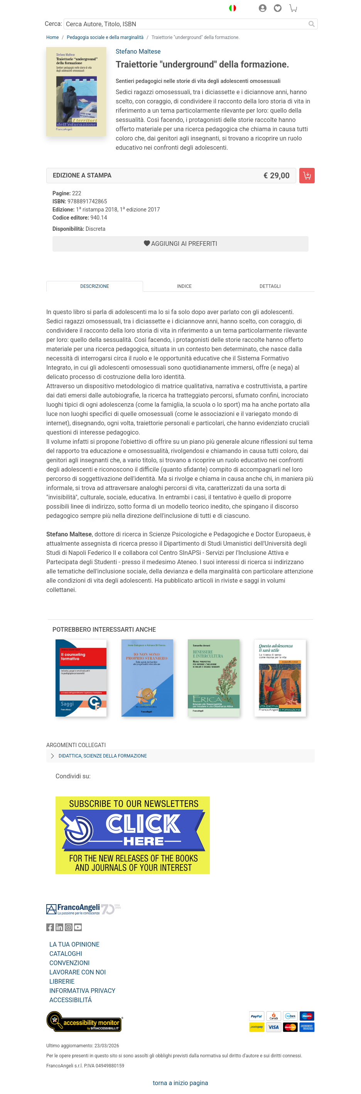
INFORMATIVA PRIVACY (82, 990)
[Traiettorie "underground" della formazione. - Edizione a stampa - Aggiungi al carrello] (307, 175)
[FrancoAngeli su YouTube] (78, 929)
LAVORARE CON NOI (77, 972)
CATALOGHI (65, 953)
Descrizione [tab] (94, 286)
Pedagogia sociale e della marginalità (105, 37)
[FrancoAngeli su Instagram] (69, 929)
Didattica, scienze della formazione (103, 756)
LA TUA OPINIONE (74, 944)
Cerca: (53, 23)
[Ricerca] (311, 24)
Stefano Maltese (138, 51)
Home (52, 37)
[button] (230, 9)
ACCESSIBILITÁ (70, 1000)
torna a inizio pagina (180, 1083)
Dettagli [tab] (270, 286)
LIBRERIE (61, 981)
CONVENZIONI (69, 963)
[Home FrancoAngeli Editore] (73, 9)
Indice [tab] (184, 286)
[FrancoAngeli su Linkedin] (59, 929)
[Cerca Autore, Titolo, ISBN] (184, 24)
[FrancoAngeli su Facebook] (50, 929)
